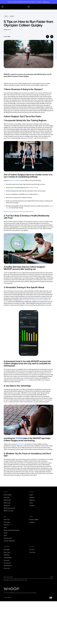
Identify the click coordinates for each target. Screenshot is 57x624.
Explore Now (46, 2)
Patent (5, 535)
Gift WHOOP (7, 555)
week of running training (15, 180)
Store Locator (7, 568)
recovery (26, 380)
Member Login (7, 503)
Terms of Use (7, 519)
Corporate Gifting (8, 557)
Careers (31, 503)
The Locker (31, 549)
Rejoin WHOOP (7, 500)
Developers (32, 497)
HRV (7, 402)
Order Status (7, 497)
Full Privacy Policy (8, 538)
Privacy (5, 527)
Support (31, 495)
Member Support (8, 495)
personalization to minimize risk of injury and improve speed (27, 301)
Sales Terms (6, 525)
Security (5, 533)
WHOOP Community (8, 511)
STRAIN (19, 438)
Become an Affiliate (33, 519)
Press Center (32, 552)
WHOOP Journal (20, 444)
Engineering (32, 500)
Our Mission (32, 505)
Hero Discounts (7, 563)
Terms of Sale (7, 522)
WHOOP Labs (7, 505)
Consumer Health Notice (9, 541)
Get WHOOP (7, 549)
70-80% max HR (33, 188)
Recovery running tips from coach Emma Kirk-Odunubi (19, 212)
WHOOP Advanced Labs (9, 508)
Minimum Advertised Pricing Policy (11, 530)
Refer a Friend (7, 552)
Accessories (6, 560)
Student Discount (8, 565)
